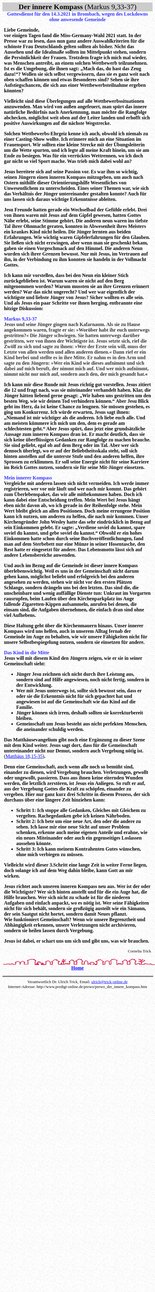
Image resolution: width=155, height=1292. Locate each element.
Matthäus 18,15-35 (24, 756)
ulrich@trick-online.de (109, 981)
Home (77, 968)
